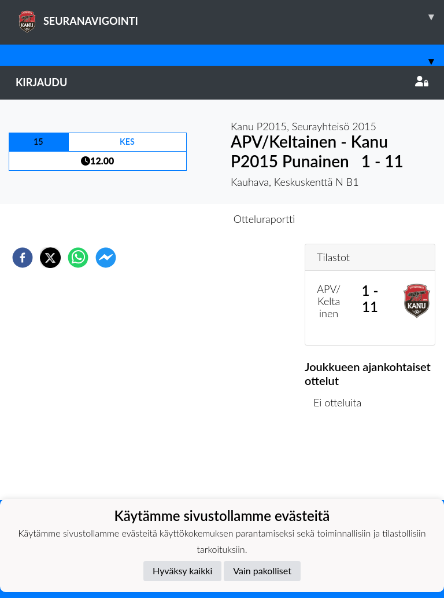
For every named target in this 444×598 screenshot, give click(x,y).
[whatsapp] (78, 257)
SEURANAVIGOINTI (230, 17)
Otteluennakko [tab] (182, 218)
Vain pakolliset (262, 570)
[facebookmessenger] (105, 257)
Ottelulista (342, 461)
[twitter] (50, 257)
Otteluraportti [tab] (264, 218)
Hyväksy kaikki (182, 570)
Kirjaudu (222, 82)
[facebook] (22, 257)
